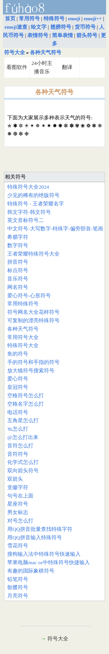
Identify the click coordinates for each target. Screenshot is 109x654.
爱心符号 (17, 379)
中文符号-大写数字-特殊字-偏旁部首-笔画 (55, 229)
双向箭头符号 (23, 470)
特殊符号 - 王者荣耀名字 (35, 204)
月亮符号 (17, 596)
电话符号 (17, 412)
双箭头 (15, 479)
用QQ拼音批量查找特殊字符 (39, 529)
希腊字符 (17, 237)
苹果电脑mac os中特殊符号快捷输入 (48, 562)
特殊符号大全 (23, 345)
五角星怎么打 (23, 420)
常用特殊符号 (23, 304)
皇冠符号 (17, 387)
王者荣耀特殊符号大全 (33, 254)
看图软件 (16, 67)
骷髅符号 (17, 587)
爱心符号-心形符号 (29, 295)
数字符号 (17, 245)
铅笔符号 (17, 579)
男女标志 (17, 512)
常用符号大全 (23, 337)
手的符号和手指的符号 (33, 362)
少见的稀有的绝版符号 (33, 195)
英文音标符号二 (25, 220)
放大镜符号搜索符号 (30, 371)
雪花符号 (17, 546)
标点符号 (17, 270)
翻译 (67, 67)
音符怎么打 (20, 446)
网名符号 (17, 287)
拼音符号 (17, 262)
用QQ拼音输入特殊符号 (34, 537)
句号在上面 (20, 496)
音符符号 (17, 454)
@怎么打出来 (22, 437)
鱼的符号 (17, 354)
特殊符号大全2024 (28, 187)
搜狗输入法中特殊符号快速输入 (44, 554)
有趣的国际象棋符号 (30, 571)
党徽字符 (17, 487)
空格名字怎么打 (25, 404)
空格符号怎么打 (25, 395)
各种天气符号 (45, 52)
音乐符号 (17, 279)
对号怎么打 (20, 521)
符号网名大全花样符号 (33, 312)
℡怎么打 (17, 429)
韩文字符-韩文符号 (29, 212)
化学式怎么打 (23, 462)
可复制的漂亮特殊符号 (33, 320)
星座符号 (17, 504)
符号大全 (14, 52)
